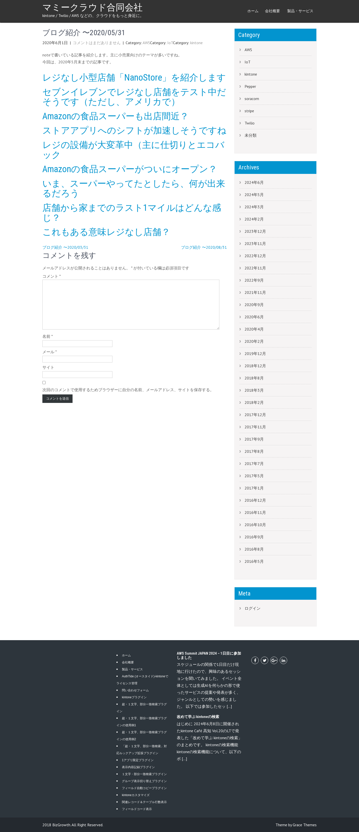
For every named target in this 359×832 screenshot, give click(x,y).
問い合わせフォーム (135, 690)
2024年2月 (254, 219)
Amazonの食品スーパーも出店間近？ (115, 116)
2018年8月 (254, 377)
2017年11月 (255, 426)
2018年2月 (254, 402)
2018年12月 (255, 365)
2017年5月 (254, 475)
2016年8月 (254, 549)
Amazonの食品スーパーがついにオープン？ (129, 169)
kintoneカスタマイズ (136, 795)
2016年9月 (254, 536)
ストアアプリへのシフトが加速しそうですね (134, 130)
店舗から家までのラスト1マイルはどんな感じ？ (131, 213)
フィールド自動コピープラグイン (144, 788)
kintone (196, 42)
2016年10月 (255, 524)
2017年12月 (255, 414)
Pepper (250, 86)
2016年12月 (255, 500)
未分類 (251, 135)
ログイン (253, 608)
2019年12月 (255, 353)
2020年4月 (254, 329)
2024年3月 (254, 206)
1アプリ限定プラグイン (138, 760)
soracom (252, 98)
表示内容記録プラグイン (138, 767)
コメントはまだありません (97, 42)
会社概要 (272, 11)
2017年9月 (254, 439)
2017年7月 (254, 463)
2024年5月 (254, 194)
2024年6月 (254, 182)
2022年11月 (255, 267)
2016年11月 (255, 512)
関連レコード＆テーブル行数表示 (144, 802)
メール (49, 351)
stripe (249, 110)
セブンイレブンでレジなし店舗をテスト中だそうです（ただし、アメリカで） (134, 97)
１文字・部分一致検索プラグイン (144, 774)
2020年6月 (254, 316)
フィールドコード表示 (137, 809)
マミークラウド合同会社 (92, 7)
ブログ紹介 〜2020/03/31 (65, 247)
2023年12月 (255, 231)
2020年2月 (254, 341)
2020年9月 (254, 304)
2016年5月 (254, 561)
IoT (170, 42)
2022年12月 (255, 255)
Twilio (250, 122)
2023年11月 (255, 243)
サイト (48, 367)
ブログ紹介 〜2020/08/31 (204, 247)
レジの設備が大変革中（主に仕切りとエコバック (133, 150)
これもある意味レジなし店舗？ (106, 232)
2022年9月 (254, 280)
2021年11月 (255, 292)
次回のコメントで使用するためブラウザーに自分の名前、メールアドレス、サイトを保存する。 (128, 389)
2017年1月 (254, 487)
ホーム (253, 11)
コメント (51, 276)
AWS (146, 42)
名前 (47, 336)
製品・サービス (300, 11)
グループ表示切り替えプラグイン (144, 781)
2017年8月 (254, 451)
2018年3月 (254, 390)
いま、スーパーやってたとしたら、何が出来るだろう (133, 188)
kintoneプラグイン (134, 697)
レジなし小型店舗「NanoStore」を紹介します (134, 77)
